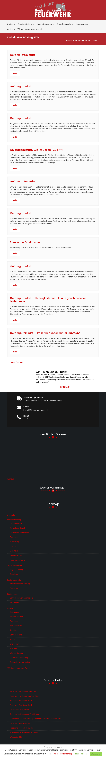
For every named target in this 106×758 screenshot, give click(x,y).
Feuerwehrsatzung (17, 560)
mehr (15, 74)
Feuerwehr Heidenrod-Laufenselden (24, 696)
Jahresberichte (16, 635)
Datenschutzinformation (20, 662)
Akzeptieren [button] (95, 754)
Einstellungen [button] (81, 754)
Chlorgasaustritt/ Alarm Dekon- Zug (37, 150)
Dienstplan (14, 551)
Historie (13, 546)
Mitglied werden (16, 617)
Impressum (14, 644)
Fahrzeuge (14, 537)
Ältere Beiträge (17, 362)
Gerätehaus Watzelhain (19, 533)
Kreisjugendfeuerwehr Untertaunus (24, 732)
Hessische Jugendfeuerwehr (21, 728)
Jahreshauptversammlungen (21, 598)
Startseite (11, 24)
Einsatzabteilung (26, 24)
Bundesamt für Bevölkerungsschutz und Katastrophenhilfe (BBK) (36, 719)
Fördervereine (83, 24)
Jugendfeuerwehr (45, 24)
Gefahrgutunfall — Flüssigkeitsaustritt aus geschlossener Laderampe (48, 299)
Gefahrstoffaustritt (22, 55)
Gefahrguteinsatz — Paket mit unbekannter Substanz (45, 333)
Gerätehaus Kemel (17, 528)
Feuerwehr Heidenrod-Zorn (21, 701)
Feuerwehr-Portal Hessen (20, 723)
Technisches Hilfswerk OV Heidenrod (24, 714)
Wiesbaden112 (16, 737)
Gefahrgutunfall (20, 86)
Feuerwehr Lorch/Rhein (19, 710)
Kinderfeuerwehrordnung (20, 584)
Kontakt (65, 387)
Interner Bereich (16, 653)
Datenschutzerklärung (19, 658)
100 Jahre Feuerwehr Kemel (29, 29)
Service (11, 29)
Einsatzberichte (16, 555)
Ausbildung (14, 542)
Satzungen (14, 602)
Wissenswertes (16, 626)
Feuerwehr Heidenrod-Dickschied (23, 691)
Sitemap (13, 648)
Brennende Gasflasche (25, 242)
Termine (13, 630)
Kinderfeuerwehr (65, 24)
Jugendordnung (16, 570)
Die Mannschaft (16, 524)
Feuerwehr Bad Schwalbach (21, 705)
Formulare (14, 621)
